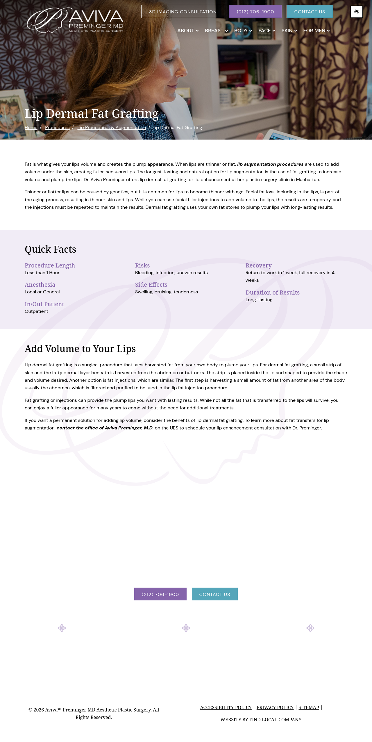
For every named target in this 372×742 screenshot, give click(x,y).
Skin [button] (289, 30)
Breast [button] (216, 30)
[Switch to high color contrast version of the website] (356, 12)
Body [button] (243, 30)
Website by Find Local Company (260, 719)
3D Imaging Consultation (183, 12)
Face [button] (266, 30)
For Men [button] (316, 30)
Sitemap (308, 707)
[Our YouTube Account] (201, 651)
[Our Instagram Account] (186, 651)
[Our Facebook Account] (170, 651)
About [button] (188, 30)
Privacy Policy (275, 707)
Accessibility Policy (226, 707)
